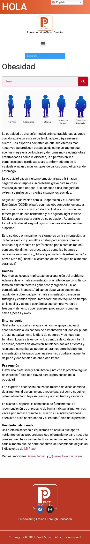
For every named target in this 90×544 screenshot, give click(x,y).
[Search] (83, 81)
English (58, 2)
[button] (43, 44)
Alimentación (36, 456)
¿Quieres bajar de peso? (65, 456)
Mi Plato (30, 449)
